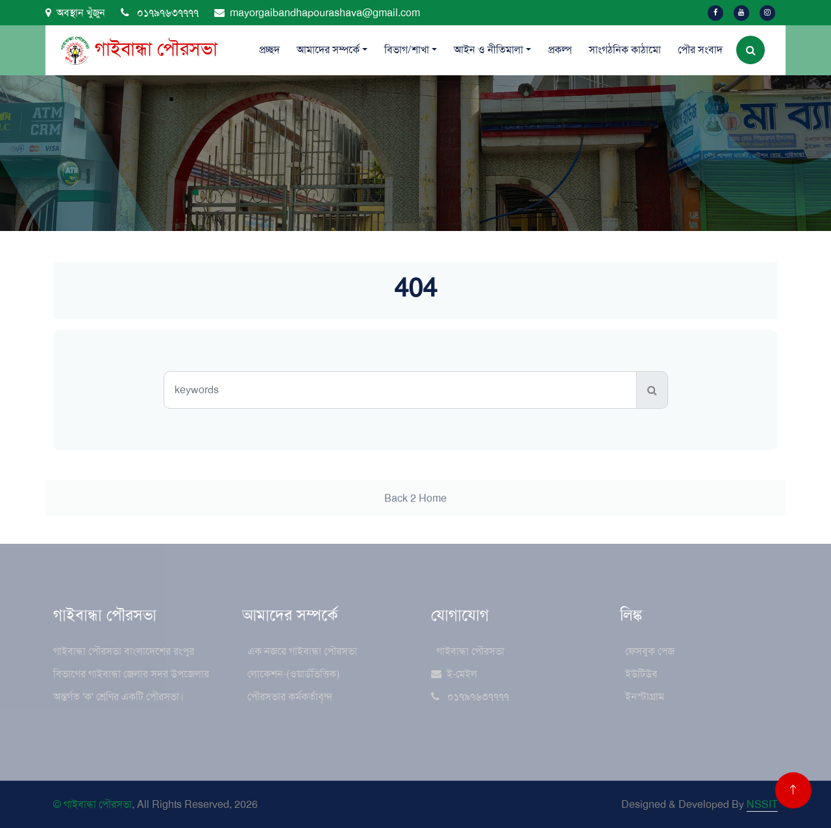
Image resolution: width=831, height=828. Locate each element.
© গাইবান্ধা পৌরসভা (92, 804)
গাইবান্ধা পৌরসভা (470, 651)
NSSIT (762, 804)
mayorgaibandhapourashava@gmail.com (317, 12)
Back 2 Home (415, 509)
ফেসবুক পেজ (650, 651)
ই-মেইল (454, 674)
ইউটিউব (641, 674)
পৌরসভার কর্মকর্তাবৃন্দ (289, 696)
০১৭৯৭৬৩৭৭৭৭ (160, 12)
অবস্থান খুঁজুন (75, 12)
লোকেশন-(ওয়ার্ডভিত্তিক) (293, 674)
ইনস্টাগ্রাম (644, 696)
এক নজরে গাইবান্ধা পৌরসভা (302, 651)
